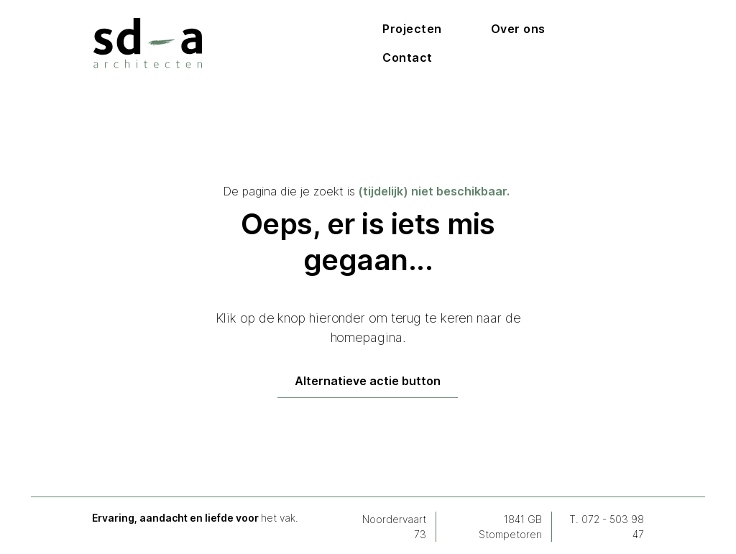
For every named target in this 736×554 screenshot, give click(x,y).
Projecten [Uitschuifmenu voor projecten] (412, 29)
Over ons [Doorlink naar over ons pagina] (518, 29)
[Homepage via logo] (147, 43)
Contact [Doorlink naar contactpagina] (407, 57)
